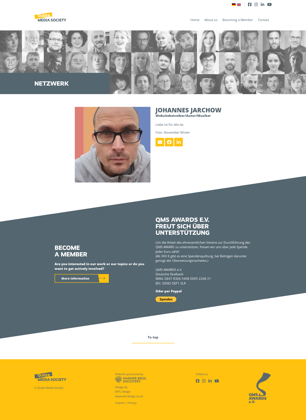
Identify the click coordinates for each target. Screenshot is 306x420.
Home (194, 20)
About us (210, 20)
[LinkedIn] (262, 4)
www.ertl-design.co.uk (129, 396)
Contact (263, 20)
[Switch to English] (238, 4)
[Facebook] (249, 4)
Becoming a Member (237, 20)
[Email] (160, 142)
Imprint (120, 403)
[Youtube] (269, 4)
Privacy (132, 403)
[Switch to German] (233, 4)
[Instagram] (256, 4)
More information (75, 278)
